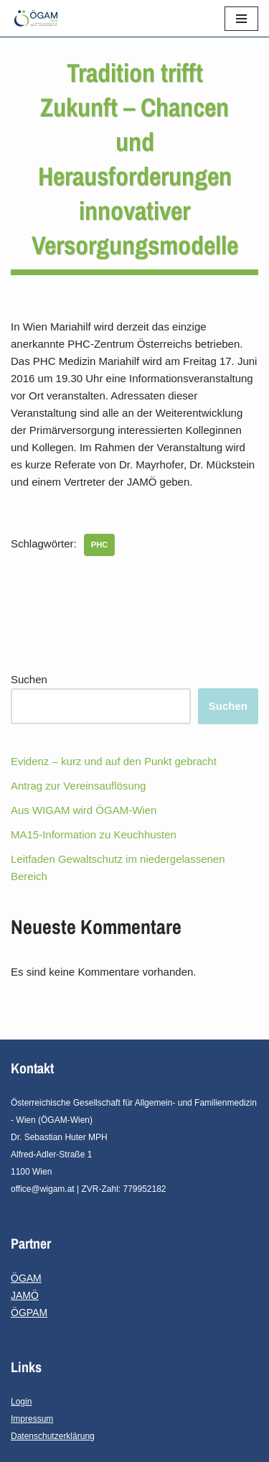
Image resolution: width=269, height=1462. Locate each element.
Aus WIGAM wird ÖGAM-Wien (83, 810)
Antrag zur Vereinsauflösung (78, 785)
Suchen (29, 679)
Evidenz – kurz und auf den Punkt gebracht (114, 761)
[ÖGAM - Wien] (39, 18)
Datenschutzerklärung (53, 1436)
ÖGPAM (29, 1312)
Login (21, 1402)
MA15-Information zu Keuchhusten (93, 834)
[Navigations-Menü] (241, 18)
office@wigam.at (43, 1189)
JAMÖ (25, 1295)
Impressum (32, 1419)
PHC (99, 544)
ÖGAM (26, 1278)
